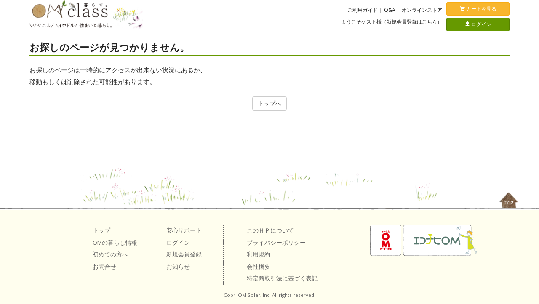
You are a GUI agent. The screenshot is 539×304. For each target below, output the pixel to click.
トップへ (269, 103)
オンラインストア (422, 9)
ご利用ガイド (362, 9)
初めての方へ (110, 254)
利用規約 (258, 254)
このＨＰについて (270, 230)
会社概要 (258, 266)
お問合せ (104, 266)
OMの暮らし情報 (115, 242)
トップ (101, 230)
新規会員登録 (184, 254)
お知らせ (178, 266)
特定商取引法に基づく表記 (282, 278)
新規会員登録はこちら (412, 21)
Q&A (389, 9)
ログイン (478, 24)
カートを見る (478, 8)
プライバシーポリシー (276, 242)
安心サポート (184, 230)
